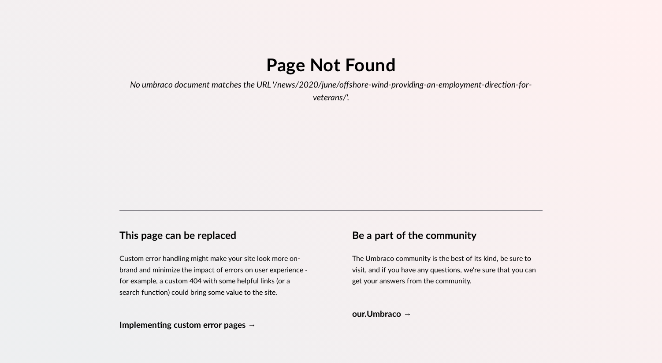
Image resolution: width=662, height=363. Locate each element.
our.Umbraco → (382, 314)
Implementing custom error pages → (187, 325)
